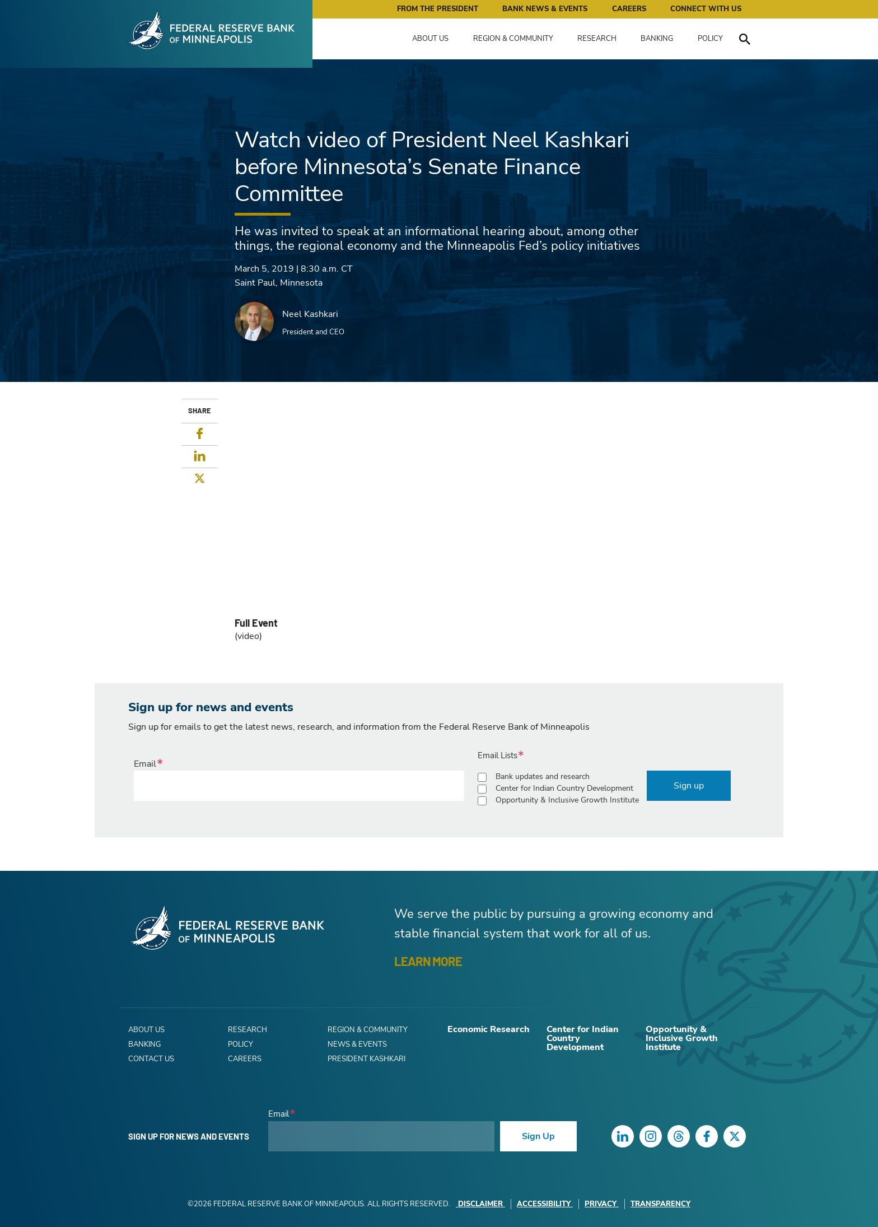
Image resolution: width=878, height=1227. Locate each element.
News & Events (357, 1044)
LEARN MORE (428, 961)
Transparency (660, 1204)
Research (597, 39)
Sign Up (538, 1136)
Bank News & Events (544, 9)
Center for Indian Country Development (564, 788)
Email (145, 763)
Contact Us (151, 1059)
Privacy (602, 1204)
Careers (629, 9)
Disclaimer (480, 1204)
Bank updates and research (543, 776)
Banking (657, 39)
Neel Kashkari (310, 314)
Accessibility (545, 1204)
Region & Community (513, 39)
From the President (437, 9)
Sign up (689, 786)
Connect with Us (705, 9)
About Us (430, 39)
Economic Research (488, 1029)
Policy (710, 39)
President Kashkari (366, 1059)
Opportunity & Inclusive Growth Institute (567, 800)
